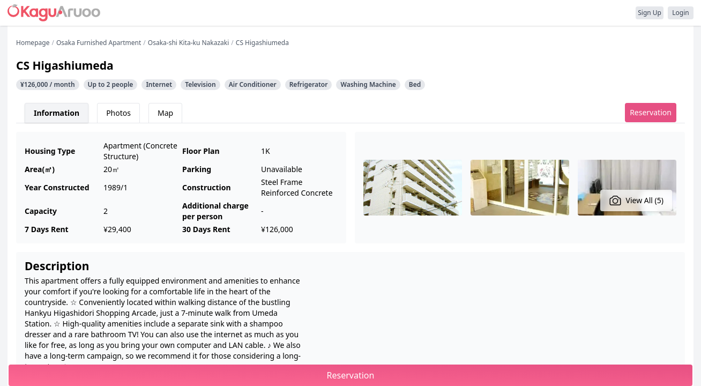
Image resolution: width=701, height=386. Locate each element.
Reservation (651, 112)
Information (56, 113)
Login (680, 12)
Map (165, 113)
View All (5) (636, 200)
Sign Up (649, 12)
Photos (118, 113)
